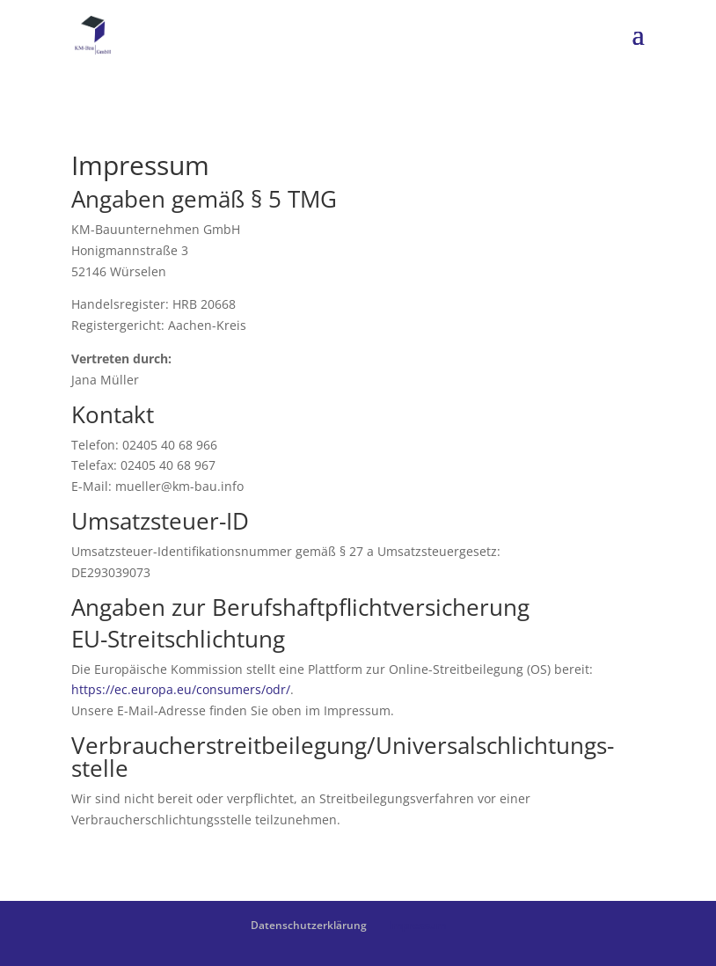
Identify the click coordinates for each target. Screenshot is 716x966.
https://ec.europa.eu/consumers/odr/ (180, 689)
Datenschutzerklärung (309, 925)
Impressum (417, 925)
